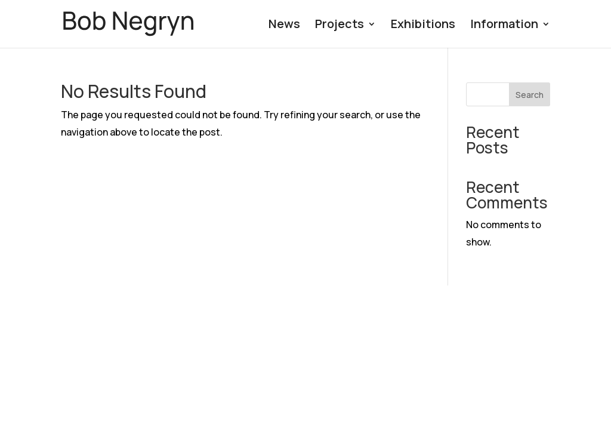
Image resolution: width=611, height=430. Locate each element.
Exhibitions (423, 26)
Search (530, 94)
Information (504, 26)
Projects (339, 26)
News (284, 26)
